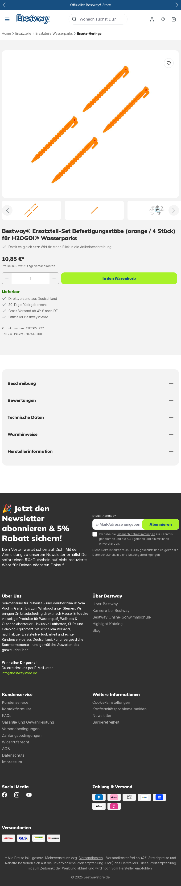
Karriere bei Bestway (111, 610)
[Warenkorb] (173, 19)
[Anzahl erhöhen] (54, 278)
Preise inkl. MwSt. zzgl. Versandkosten (28, 266)
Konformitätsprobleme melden (119, 709)
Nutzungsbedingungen (144, 554)
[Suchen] (74, 19)
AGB (130, 539)
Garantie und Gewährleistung (28, 722)
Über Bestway (105, 604)
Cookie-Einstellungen (111, 702)
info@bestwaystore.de (19, 673)
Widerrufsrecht (15, 742)
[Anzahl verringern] (7, 278)
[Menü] (7, 19)
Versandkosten (91, 858)
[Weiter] (174, 210)
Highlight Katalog (107, 623)
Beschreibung (22, 383)
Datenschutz (13, 755)
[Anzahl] (31, 278)
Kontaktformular (16, 709)
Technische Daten (26, 417)
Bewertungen (22, 400)
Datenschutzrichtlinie (106, 554)
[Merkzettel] (162, 19)
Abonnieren (160, 524)
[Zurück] (7, 210)
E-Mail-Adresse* (104, 515)
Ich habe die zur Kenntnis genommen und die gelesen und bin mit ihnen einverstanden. (136, 538)
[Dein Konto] (152, 19)
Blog (96, 630)
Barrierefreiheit (105, 722)
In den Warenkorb (119, 278)
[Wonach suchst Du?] (103, 19)
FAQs (6, 715)
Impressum (12, 761)
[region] (90, 135)
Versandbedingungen (21, 728)
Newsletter (102, 715)
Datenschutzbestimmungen (136, 534)
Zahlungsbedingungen (21, 735)
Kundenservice (15, 702)
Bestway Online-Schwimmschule (121, 617)
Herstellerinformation (30, 451)
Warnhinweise (22, 434)
